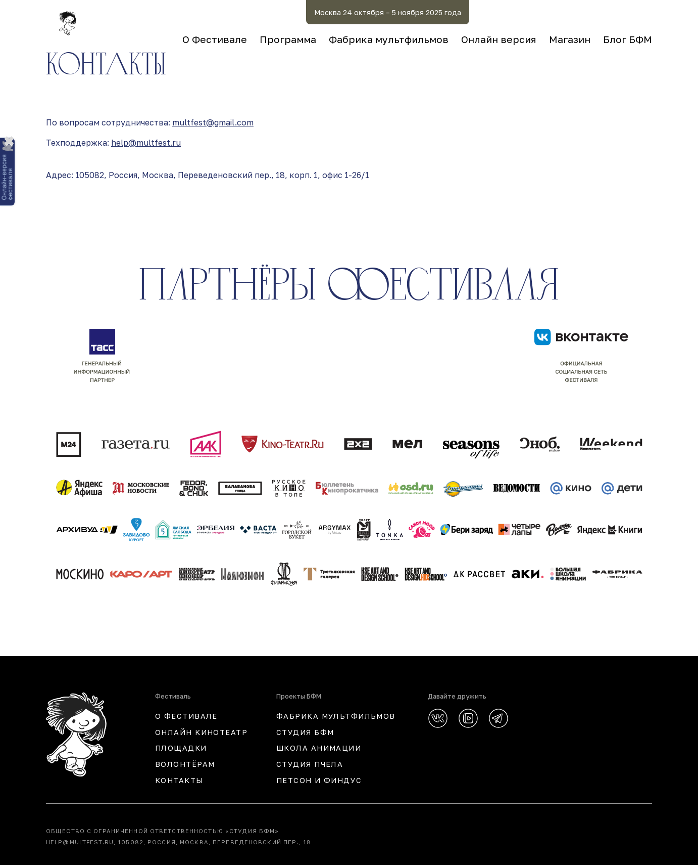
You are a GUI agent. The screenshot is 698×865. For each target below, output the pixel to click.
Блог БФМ (627, 39)
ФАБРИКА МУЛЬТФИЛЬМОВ (335, 716)
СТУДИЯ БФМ (305, 732)
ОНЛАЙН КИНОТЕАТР (201, 732)
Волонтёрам (185, 764)
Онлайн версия (498, 39)
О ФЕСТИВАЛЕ (186, 716)
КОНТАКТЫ (179, 780)
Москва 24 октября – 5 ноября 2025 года (387, 12)
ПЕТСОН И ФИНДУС (319, 780)
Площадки (181, 748)
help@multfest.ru (146, 143)
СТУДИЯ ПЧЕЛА (309, 764)
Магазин (569, 39)
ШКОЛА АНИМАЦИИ (318, 748)
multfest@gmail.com (213, 122)
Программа (288, 39)
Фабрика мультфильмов (388, 39)
